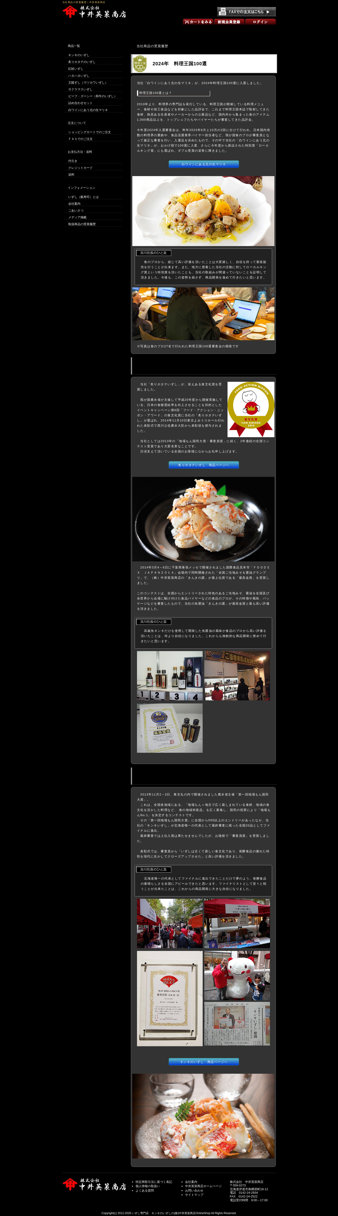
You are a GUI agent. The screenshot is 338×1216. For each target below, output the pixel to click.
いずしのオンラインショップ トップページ (83, 30)
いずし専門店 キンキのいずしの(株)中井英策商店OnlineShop (171, 1213)
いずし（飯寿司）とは (83, 197)
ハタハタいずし (79, 75)
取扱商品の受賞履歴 (82, 224)
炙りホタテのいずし (82, 62)
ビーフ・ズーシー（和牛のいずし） (92, 96)
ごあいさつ (211, 30)
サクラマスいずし (80, 89)
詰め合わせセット (80, 103)
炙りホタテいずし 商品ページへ (203, 465)
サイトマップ (194, 1195)
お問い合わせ (254, 30)
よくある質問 (145, 1190)
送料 (71, 174)
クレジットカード (80, 168)
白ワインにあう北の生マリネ (88, 110)
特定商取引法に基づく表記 (154, 1182)
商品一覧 (169, 30)
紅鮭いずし (76, 68)
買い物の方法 (126, 30)
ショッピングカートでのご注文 (89, 132)
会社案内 (74, 203)
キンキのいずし (79, 55)
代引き (72, 161)
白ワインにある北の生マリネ (204, 164)
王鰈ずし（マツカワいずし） (88, 82)
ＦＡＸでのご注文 (80, 139)
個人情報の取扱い (148, 1186)
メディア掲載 (77, 217)
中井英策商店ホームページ (203, 1186)
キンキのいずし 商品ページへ (204, 1062)
